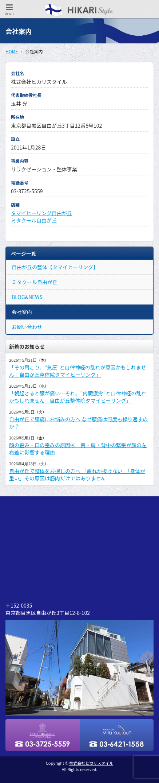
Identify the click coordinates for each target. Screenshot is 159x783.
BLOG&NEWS (27, 297)
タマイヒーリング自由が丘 (41, 213)
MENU (9, 10)
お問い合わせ (27, 326)
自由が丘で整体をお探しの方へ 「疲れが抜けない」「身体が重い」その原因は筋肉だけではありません (77, 474)
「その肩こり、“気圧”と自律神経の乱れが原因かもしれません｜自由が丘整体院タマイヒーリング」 (77, 371)
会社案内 (22, 311)
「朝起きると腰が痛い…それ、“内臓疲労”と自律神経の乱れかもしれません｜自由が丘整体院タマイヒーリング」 (77, 396)
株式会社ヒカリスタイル (91, 763)
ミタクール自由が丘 (34, 220)
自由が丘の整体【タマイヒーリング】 (55, 267)
